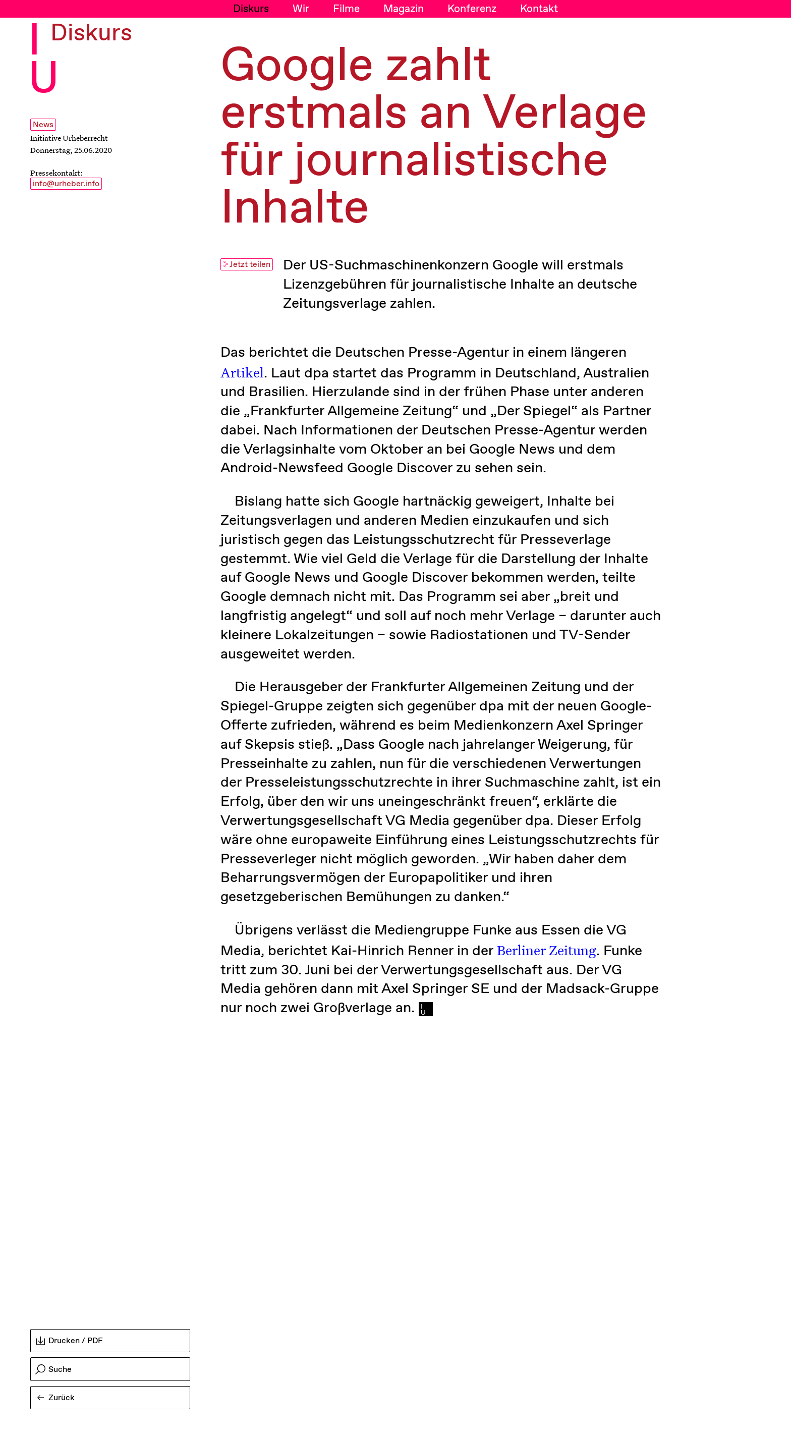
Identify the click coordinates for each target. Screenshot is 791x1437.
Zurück (56, 1398)
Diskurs (251, 9)
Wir (301, 9)
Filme (346, 9)
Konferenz (471, 9)
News (43, 125)
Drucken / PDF (69, 1341)
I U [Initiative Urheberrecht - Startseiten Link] (43, 61)
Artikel (242, 371)
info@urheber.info (66, 184)
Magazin (403, 9)
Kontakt (539, 9)
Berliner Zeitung (546, 949)
